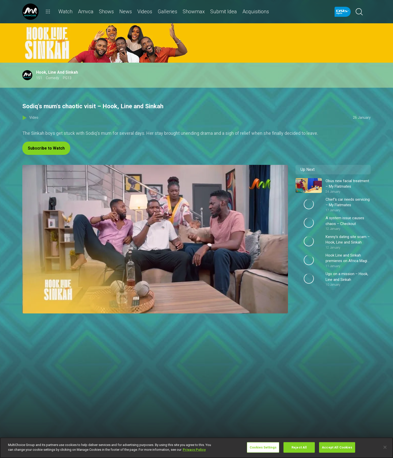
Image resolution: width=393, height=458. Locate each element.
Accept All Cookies (337, 447)
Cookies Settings (263, 447)
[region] (196, 447)
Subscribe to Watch (46, 148)
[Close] (384, 447)
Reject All (299, 447)
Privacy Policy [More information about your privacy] (194, 449)
